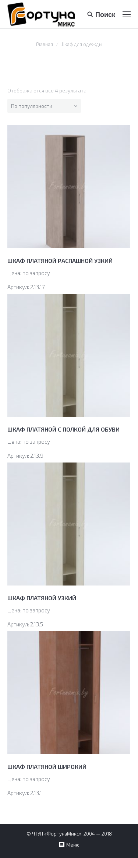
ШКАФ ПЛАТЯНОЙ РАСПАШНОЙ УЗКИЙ (60, 260)
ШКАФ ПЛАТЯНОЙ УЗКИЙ (41, 597)
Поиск (105, 14)
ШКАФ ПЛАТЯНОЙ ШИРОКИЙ (46, 766)
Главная (44, 44)
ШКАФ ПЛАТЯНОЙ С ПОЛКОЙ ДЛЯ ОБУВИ (63, 429)
